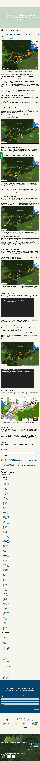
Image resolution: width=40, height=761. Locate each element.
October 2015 (6, 616)
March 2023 (5, 511)
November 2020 (6, 541)
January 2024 (5, 501)
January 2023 (5, 513)
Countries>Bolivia (6, 647)
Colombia (5, 643)
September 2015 (6, 617)
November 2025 (6, 482)
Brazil (4, 637)
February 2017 (6, 597)
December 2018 (6, 569)
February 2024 (6, 499)
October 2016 (6, 602)
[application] (17, 307)
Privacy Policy (3, 754)
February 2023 (6, 512)
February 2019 (6, 566)
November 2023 (6, 503)
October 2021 (6, 528)
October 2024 (6, 491)
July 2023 (5, 508)
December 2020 (6, 540)
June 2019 (5, 561)
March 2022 (5, 522)
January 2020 (5, 552)
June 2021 (5, 532)
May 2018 (5, 578)
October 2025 (6, 483)
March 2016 (5, 611)
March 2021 (5, 536)
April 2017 (5, 594)
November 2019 (6, 555)
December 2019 (6, 554)
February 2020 (6, 551)
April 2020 (5, 550)
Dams (4, 653)
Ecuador (4, 654)
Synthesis (5, 675)
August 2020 (5, 545)
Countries (5, 646)
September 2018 (6, 573)
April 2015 (5, 623)
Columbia (23, 694)
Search (2, 450)
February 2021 (6, 537)
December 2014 (6, 627)
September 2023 (6, 506)
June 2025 (5, 487)
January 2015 (5, 626)
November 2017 (6, 585)
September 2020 (6, 544)
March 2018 (5, 580)
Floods (4, 657)
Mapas (4, 662)
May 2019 (5, 563)
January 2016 (5, 613)
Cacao (4, 638)
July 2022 (5, 518)
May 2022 (5, 521)
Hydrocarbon (5, 660)
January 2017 (5, 598)
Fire (3, 656)
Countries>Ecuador (7, 651)
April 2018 (5, 579)
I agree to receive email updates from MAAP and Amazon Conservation (11, 706)
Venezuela (5, 678)
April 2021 (5, 535)
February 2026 (6, 480)
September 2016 (6, 603)
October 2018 (6, 571)
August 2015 (5, 618)
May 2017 (5, 593)
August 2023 (5, 507)
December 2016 (6, 599)
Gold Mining (14, 448)
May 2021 (5, 533)
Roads (4, 672)
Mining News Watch (7, 666)
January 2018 (5, 583)
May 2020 (5, 549)
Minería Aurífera (6, 665)
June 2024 (5, 496)
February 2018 (6, 581)
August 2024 (5, 493)
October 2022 (6, 516)
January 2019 (5, 568)
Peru (4, 670)
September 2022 (6, 517)
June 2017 (5, 592)
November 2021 (6, 527)
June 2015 (5, 621)
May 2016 (5, 608)
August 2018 (5, 574)
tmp (4, 676)
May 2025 (5, 488)
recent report (32, 320)
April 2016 (5, 609)
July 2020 (5, 546)
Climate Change (6, 641)
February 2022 (6, 523)
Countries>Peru (8, 448)
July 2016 (5, 605)
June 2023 (5, 509)
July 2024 (5, 494)
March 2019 (5, 565)
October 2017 (5, 587)
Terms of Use (8, 754)
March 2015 (5, 624)
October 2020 (6, 542)
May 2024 (5, 497)
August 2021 (5, 530)
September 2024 (6, 492)
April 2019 (5, 564)
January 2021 (5, 539)
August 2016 (5, 604)
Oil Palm (4, 667)
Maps (18, 448)
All (2, 696)
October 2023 (6, 504)
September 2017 (6, 588)
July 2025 (5, 485)
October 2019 (6, 556)
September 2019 (6, 557)
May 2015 (5, 622)
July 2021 (5, 531)
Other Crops (5, 668)
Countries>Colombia (7, 649)
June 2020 (5, 547)
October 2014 (6, 629)
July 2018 (5, 575)
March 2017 (5, 595)
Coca (4, 642)
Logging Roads (6, 661)
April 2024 (5, 498)
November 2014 (6, 628)
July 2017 (5, 590)
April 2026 (5, 479)
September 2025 (6, 484)
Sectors (4, 673)
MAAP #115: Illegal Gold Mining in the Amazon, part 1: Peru (20, 36)
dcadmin (22, 38)
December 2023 (6, 502)
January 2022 (5, 525)
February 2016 (6, 612)
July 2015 (5, 619)
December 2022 (6, 515)
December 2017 (6, 584)
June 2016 (5, 607)
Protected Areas (6, 671)
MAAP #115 (6, 449)
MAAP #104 (4, 110)
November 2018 (6, 570)
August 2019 (5, 559)
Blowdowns (5, 634)
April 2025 (5, 489)
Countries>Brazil (6, 648)
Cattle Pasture (6, 639)
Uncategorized (6, 677)
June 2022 (5, 520)
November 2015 (6, 614)
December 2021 (6, 526)
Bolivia (4, 636)
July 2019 (5, 560)
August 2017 (5, 589)
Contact (31, 746)
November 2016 (6, 600)
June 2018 (5, 576)
